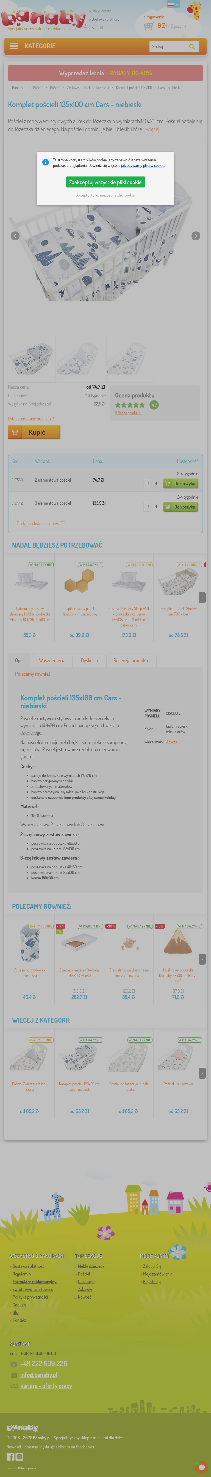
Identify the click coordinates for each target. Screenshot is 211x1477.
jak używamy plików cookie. (143, 165)
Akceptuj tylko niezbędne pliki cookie (105, 195)
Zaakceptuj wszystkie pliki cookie (105, 182)
